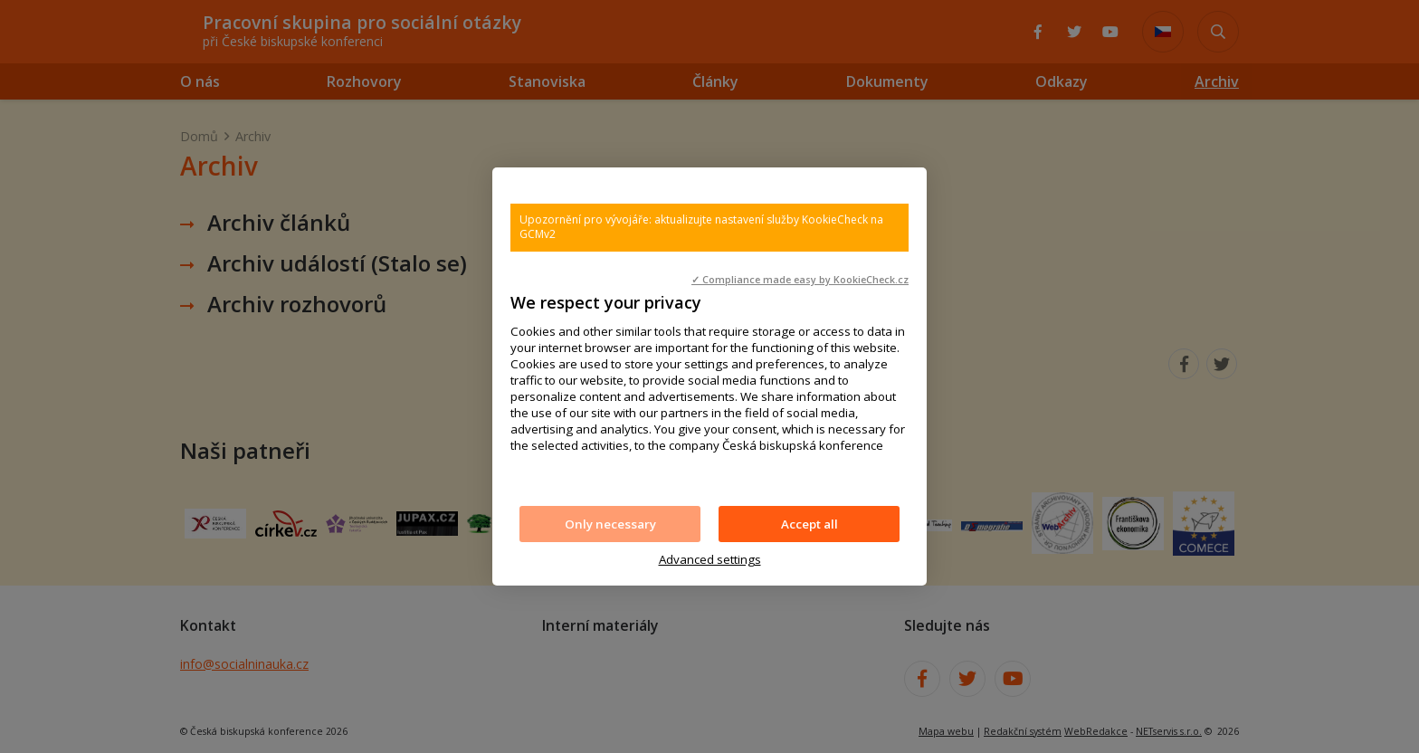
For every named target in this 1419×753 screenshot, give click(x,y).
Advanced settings (710, 559)
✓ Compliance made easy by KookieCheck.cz (800, 279)
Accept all (809, 524)
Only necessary (610, 524)
